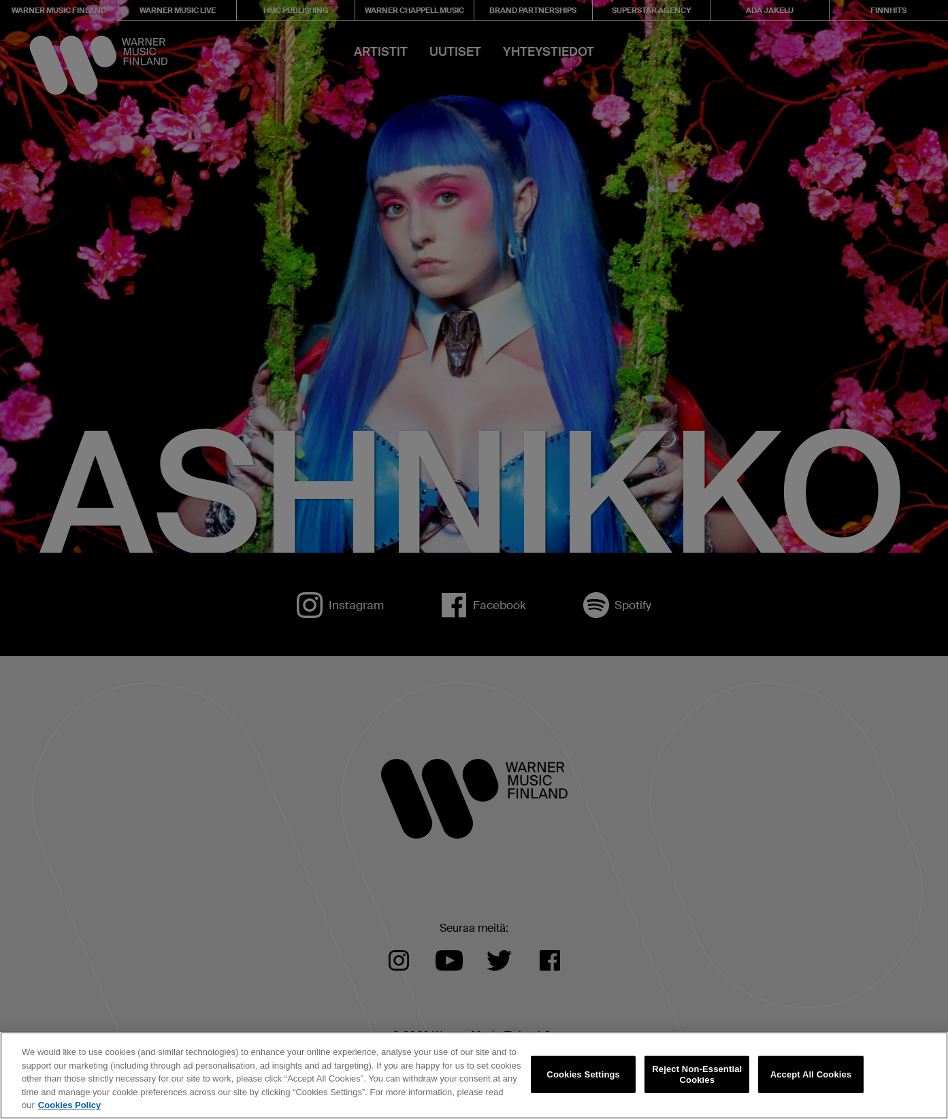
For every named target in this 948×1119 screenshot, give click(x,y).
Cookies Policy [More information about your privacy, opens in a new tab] (69, 1105)
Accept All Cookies (811, 1074)
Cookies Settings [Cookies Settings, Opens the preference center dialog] (583, 1074)
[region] (474, 1075)
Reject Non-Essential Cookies (697, 1074)
